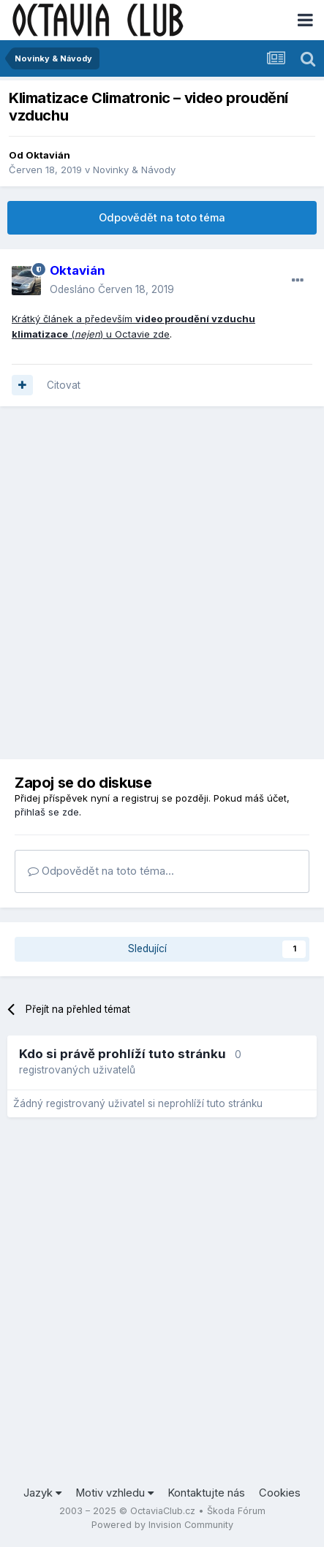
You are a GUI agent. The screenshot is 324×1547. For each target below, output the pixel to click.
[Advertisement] (162, 583)
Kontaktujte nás (206, 1493)
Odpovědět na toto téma (162, 217)
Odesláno (112, 289)
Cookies (280, 1493)
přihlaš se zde (47, 812)
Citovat (63, 385)
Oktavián (48, 155)
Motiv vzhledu (114, 1493)
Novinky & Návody (134, 169)
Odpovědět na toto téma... (101, 871)
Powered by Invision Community (162, 1524)
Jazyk (42, 1493)
